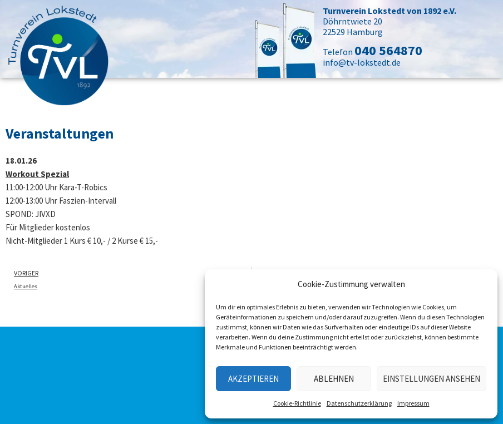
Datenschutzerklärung (359, 403)
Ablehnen (334, 378)
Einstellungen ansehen (431, 378)
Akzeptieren (253, 378)
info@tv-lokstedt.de (362, 62)
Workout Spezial (37, 174)
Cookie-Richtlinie (297, 403)
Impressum (413, 403)
